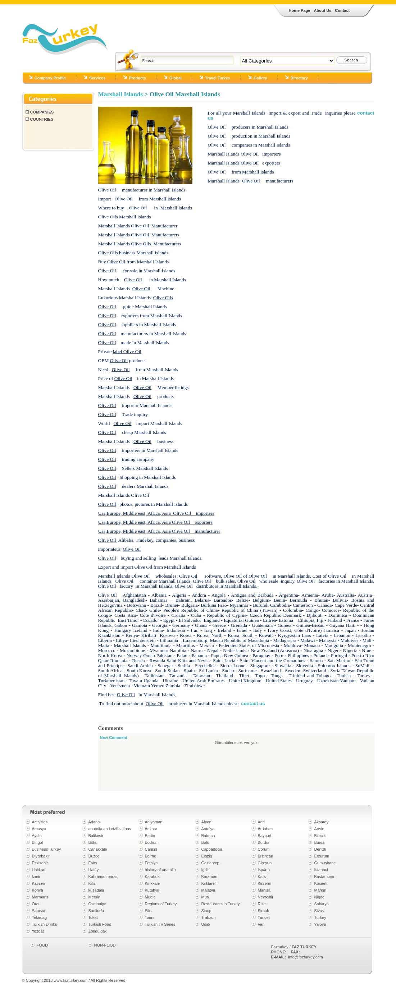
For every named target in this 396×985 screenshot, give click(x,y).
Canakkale (97, 849)
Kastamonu (324, 876)
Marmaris (40, 897)
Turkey (320, 917)
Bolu (205, 842)
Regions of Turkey (161, 904)
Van (261, 924)
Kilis (92, 883)
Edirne (150, 856)
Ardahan (265, 829)
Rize (262, 904)
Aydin (37, 835)
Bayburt (265, 835)
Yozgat (38, 931)
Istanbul (321, 870)
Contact (342, 10)
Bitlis (92, 842)
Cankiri (151, 849)
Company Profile (50, 78)
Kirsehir (264, 883)
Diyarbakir (41, 856)
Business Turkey (46, 849)
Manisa (264, 890)
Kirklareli (209, 883)
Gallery (260, 78)
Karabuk (152, 876)
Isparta (264, 870)
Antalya (208, 829)
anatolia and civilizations (109, 829)
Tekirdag (39, 917)
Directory (299, 78)
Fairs (92, 863)
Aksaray (321, 822)
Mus (205, 897)
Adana (94, 822)
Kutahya (152, 890)
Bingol (37, 842)
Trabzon (208, 917)
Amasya (39, 829)
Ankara (151, 829)
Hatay (93, 870)
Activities (39, 822)
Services (97, 78)
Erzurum (321, 856)
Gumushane (325, 863)
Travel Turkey (217, 78)
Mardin (320, 890)
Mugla (150, 897)
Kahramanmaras (103, 876)
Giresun (265, 863)
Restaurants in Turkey (220, 904)
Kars (262, 876)
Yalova (320, 924)
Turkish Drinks (44, 924)
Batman (208, 835)
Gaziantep (210, 863)
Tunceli (264, 917)
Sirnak (263, 910)
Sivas (319, 910)
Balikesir (96, 835)
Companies (42, 112)
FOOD (42, 945)
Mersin (94, 897)
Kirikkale (152, 883)
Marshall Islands (120, 94)
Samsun (39, 910)
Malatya (208, 890)
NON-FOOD (105, 945)
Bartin (150, 835)
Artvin (319, 829)
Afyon (206, 822)
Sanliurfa (96, 910)
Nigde (319, 897)
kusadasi (96, 890)
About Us (322, 10)
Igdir (205, 870)
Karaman (209, 876)
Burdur (264, 842)
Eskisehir (40, 863)
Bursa (319, 842)
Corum (264, 849)
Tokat (93, 917)
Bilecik (320, 835)
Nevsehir (265, 897)
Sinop (206, 910)
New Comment (113, 737)
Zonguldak (97, 931)
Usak (205, 924)
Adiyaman (154, 822)
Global (175, 78)
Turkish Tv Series (160, 924)
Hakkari (38, 870)
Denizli (320, 849)
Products (137, 78)
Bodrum (152, 842)
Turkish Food (99, 924)
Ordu (36, 904)
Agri (261, 822)
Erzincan (265, 856)
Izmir (36, 876)
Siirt (148, 910)
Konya (37, 890)
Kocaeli (320, 883)
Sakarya (321, 904)
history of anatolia (160, 870)
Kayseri (38, 883)
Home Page (299, 10)
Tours (150, 917)
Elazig (206, 856)
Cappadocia (212, 849)
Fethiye (151, 863)
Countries (42, 119)
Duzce (94, 856)
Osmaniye (97, 904)
